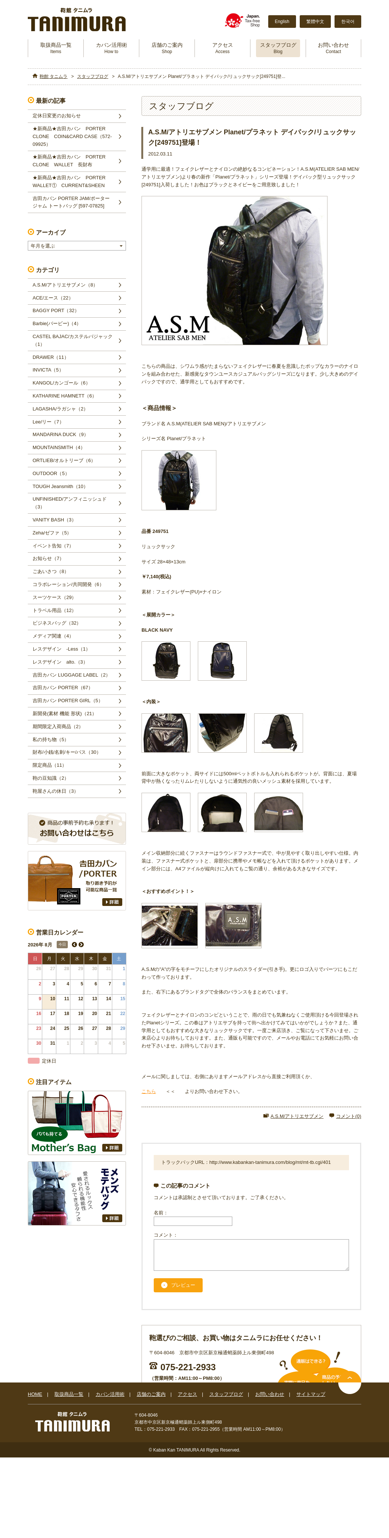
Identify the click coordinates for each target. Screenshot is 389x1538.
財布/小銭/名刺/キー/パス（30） (67, 752)
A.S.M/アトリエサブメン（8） (65, 285)
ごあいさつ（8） (51, 571)
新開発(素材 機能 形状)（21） (65, 713)
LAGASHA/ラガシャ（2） (60, 409)
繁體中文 (315, 21)
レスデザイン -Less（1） (61, 649)
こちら (149, 1091)
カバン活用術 (111, 48)
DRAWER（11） (51, 357)
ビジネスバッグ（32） (57, 623)
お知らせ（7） (48, 558)
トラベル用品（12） (54, 610)
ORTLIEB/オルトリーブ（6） (64, 460)
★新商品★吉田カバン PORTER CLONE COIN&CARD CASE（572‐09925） (72, 136)
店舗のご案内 (167, 48)
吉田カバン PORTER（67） (63, 687)
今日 (62, 944)
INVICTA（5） (48, 370)
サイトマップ (310, 1399)
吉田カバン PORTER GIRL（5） (68, 700)
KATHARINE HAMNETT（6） (65, 396)
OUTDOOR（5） (51, 473)
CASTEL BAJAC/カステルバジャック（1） (73, 340)
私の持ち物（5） (51, 739)
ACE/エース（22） (53, 298)
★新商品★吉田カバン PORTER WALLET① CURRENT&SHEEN (71, 181)
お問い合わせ (333, 48)
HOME (35, 1399)
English (282, 21)
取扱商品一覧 (56, 48)
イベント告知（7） (53, 546)
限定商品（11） (50, 765)
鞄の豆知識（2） (51, 778)
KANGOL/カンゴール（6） (61, 383)
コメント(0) (348, 1116)
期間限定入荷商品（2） (58, 726)
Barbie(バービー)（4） (57, 323)
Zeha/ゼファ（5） (52, 533)
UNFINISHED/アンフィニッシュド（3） (70, 503)
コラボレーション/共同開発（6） (68, 584)
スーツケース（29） (54, 597)
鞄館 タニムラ (53, 76)
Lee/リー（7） (48, 422)
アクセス (222, 48)
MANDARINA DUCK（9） (61, 434)
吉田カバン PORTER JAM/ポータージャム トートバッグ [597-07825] (71, 202)
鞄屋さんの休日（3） (56, 791)
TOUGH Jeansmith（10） (60, 486)
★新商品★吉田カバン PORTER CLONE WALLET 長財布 (71, 160)
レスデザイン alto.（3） (60, 662)
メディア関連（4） (53, 636)
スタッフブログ (278, 48)
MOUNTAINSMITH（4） (59, 447)
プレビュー (183, 1290)
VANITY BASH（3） (54, 520)
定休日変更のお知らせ (57, 115)
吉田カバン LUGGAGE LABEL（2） (71, 675)
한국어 (348, 21)
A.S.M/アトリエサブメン (296, 1116)
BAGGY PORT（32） (56, 310)
